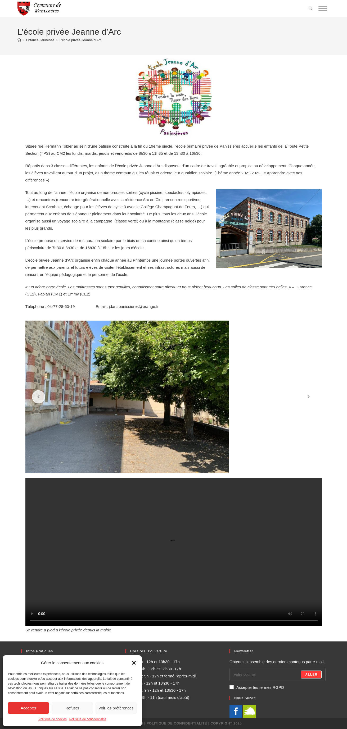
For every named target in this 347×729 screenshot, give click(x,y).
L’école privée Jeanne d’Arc (81, 40)
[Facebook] (235, 711)
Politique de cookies (52, 719)
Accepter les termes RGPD (256, 687)
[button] (134, 663)
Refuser (72, 708)
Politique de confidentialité (87, 719)
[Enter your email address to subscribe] (277, 674)
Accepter (28, 708)
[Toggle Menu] (322, 8)
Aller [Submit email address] (311, 674)
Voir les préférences (116, 708)
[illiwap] (249, 711)
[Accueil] (19, 40)
